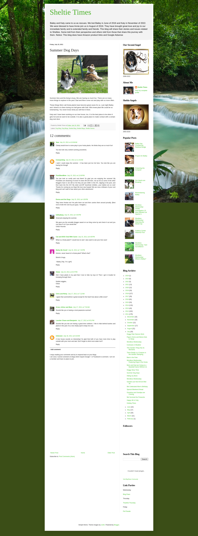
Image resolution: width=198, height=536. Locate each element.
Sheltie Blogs (81, 128)
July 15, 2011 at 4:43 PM (72, 215)
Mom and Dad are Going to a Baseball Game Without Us (137, 366)
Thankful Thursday (129, 503)
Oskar (58, 272)
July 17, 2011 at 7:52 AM (81, 307)
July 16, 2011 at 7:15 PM (76, 250)
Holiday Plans (131, 403)
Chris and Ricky (61, 294)
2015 (127, 302)
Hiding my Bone (132, 376)
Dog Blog (58, 128)
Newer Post (54, 453)
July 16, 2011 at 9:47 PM (69, 272)
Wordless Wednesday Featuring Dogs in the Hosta (137, 361)
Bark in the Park (132, 357)
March (129, 416)
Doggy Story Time (133, 370)
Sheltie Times (70, 12)
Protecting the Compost (140, 169)
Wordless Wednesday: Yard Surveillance (141, 245)
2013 (127, 308)
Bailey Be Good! (62, 250)
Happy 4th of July (133, 400)
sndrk (103, 525)
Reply (58, 153)
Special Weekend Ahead (135, 389)
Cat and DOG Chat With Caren (66, 237)
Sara (57, 142)
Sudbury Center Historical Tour (140, 231)
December (131, 317)
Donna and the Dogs (63, 199)
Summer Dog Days (133, 373)
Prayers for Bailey (141, 156)
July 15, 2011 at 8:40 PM (86, 237)
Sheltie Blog (72, 128)
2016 (127, 299)
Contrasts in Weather (134, 345)
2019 (127, 290)
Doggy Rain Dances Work (135, 334)
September (131, 326)
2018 (127, 293)
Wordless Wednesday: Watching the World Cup (139, 221)
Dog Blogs (65, 128)
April (129, 413)
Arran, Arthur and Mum (64, 307)
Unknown (59, 336)
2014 (127, 305)
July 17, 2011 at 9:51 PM (86, 320)
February (130, 419)
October (130, 323)
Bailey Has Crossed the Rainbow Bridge (140, 145)
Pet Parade (127, 511)
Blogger (116, 525)
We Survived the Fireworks (136, 397)
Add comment (56, 349)
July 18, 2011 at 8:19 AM (71, 336)
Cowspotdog (60, 160)
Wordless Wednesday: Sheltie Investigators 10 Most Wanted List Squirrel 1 (141, 209)
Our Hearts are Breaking (140, 181)
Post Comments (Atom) (67, 456)
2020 (127, 287)
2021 (127, 284)
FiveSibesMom (61, 175)
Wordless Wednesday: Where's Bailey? (140, 257)
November (131, 320)
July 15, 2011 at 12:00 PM (76, 175)
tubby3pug (60, 215)
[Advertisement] (83, 433)
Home (83, 453)
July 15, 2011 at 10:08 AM (68, 142)
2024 (127, 276)
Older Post (111, 453)
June (129, 407)
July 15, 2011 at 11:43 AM (74, 160)
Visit (130, 479)
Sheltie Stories (90, 128)
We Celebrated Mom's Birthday (137, 386)
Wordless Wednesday (134, 342)
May (128, 410)
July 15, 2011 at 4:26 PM (79, 199)
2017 (127, 296)
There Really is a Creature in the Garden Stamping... (136, 353)
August (129, 328)
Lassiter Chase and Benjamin (66, 320)
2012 (127, 311)
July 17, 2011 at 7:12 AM (76, 294)
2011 (127, 314)
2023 (127, 279)
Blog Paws (126, 494)
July (128, 332)
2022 (127, 281)
